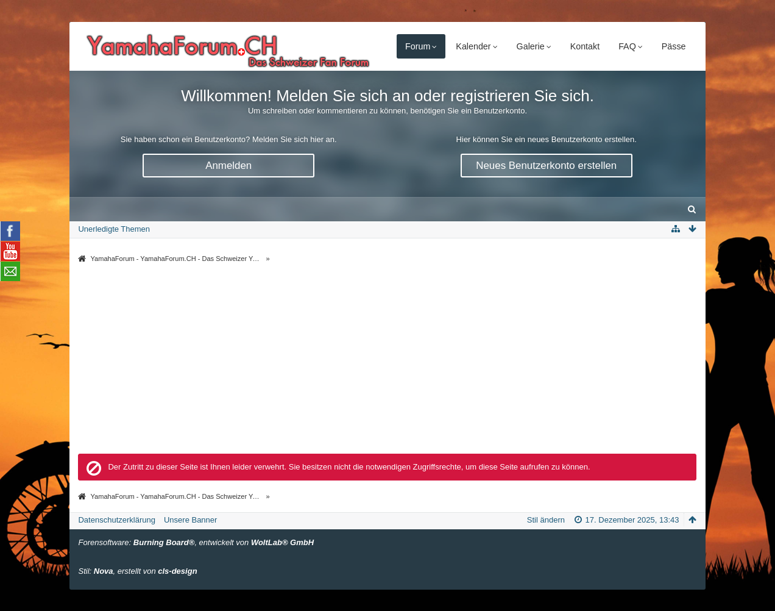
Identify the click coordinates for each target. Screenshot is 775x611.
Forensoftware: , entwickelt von (196, 542)
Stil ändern (546, 519)
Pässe (674, 46)
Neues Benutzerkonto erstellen (546, 165)
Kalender (473, 46)
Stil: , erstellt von (137, 571)
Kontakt (585, 46)
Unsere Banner (190, 519)
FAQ (627, 46)
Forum (417, 46)
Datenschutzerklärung (116, 519)
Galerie (531, 46)
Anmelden (228, 165)
